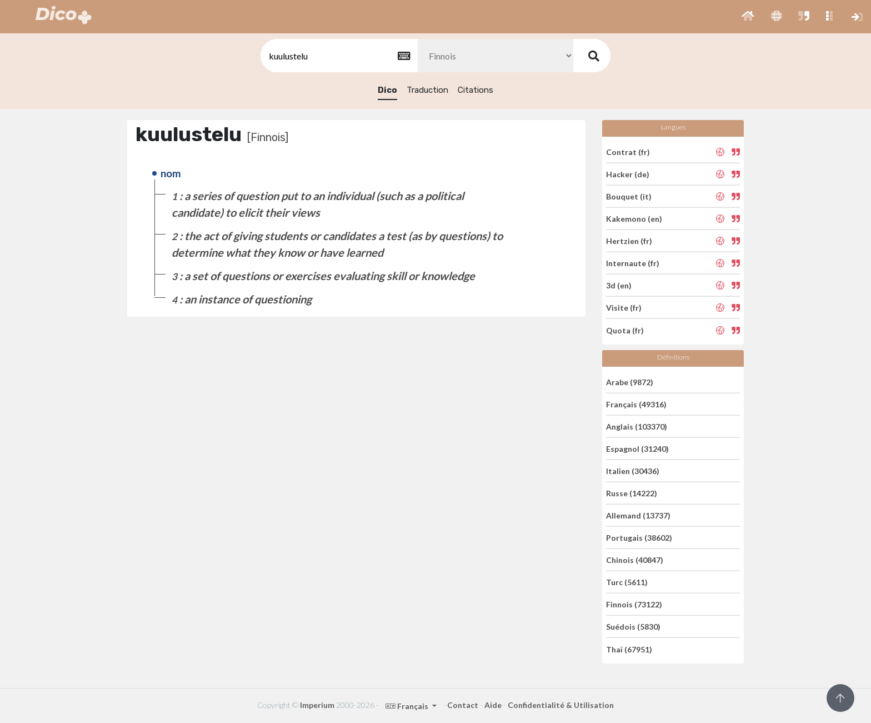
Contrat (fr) (628, 151)
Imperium (317, 705)
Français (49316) (636, 404)
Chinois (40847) (634, 560)
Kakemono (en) (634, 218)
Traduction (427, 90)
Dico (387, 90)
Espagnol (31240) (637, 448)
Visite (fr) (624, 307)
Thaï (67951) (629, 649)
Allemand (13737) (638, 515)
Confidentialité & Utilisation (561, 705)
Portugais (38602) (639, 537)
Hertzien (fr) (629, 241)
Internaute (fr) (632, 263)
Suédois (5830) (633, 626)
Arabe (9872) (629, 381)
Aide (493, 705)
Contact (462, 705)
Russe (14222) (631, 493)
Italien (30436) (632, 471)
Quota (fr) (625, 330)
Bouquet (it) (629, 196)
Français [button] (408, 706)
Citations (475, 90)
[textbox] (338, 55)
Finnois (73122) (634, 604)
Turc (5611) (627, 582)
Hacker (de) (627, 174)
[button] (748, 16)
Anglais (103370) (636, 426)
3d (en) (619, 285)
